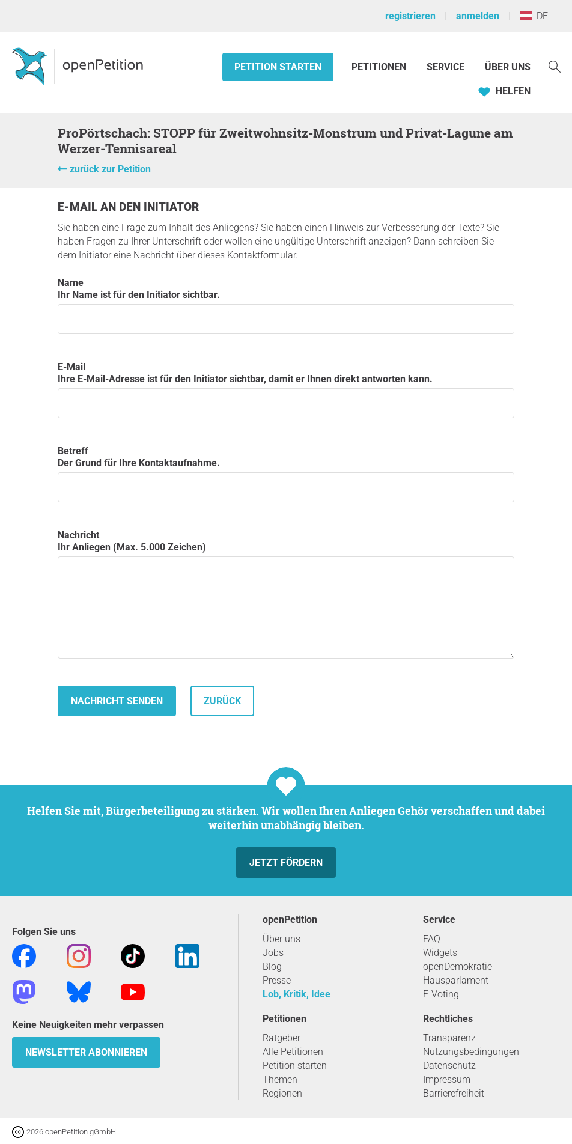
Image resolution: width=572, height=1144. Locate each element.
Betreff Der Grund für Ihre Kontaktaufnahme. (286, 473)
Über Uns (508, 67)
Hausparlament (455, 980)
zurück (222, 701)
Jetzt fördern (286, 862)
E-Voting (441, 994)
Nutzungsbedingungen (471, 1051)
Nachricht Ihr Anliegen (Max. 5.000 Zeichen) (286, 594)
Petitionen (380, 67)
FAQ (431, 939)
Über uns (281, 939)
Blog (272, 966)
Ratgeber (281, 1038)
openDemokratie (457, 966)
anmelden (477, 16)
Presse (277, 980)
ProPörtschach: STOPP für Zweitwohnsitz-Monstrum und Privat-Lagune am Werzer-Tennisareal (285, 140)
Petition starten (277, 67)
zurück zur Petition (110, 169)
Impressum (446, 1079)
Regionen (282, 1093)
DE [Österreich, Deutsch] (534, 16)
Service (445, 67)
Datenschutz (449, 1065)
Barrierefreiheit (453, 1093)
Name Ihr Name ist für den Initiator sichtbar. (286, 305)
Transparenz (449, 1038)
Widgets (440, 952)
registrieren (410, 16)
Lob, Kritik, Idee (296, 994)
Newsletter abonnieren (86, 1052)
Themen (280, 1079)
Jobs (273, 952)
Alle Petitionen (293, 1051)
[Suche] (555, 66)
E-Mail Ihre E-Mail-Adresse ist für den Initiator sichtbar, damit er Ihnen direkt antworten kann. (286, 389)
